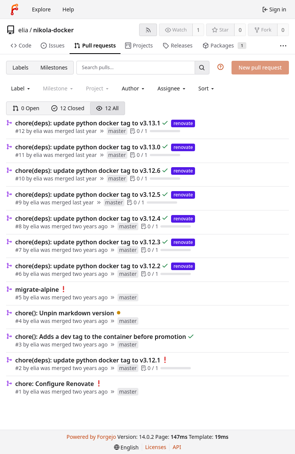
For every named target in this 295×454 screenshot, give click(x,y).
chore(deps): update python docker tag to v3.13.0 (87, 147)
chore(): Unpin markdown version (64, 313)
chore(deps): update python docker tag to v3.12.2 (87, 266)
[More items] (283, 46)
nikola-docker (53, 30)
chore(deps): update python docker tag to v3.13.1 (87, 123)
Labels (21, 67)
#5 (19, 297)
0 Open (26, 108)
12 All (107, 108)
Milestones (53, 67)
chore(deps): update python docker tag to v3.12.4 (87, 218)
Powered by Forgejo (91, 436)
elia (23, 30)
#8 (19, 226)
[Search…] (202, 67)
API (177, 447)
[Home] (14, 9)
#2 (19, 368)
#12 (20, 130)
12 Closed (67, 108)
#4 (19, 320)
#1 (19, 391)
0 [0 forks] (282, 29)
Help (68, 9)
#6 (19, 273)
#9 (19, 202)
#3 (19, 344)
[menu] (206, 88)
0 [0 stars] (240, 29)
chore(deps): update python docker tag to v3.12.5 (87, 194)
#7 (19, 249)
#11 (20, 154)
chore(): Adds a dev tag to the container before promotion (100, 336)
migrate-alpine (37, 289)
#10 (20, 178)
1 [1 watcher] (198, 29)
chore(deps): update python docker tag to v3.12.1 (87, 360)
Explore (41, 9)
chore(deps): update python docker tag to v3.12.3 (87, 242)
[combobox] (21, 88)
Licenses (156, 447)
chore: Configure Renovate (54, 384)
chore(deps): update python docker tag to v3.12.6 (87, 170)
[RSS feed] (148, 30)
